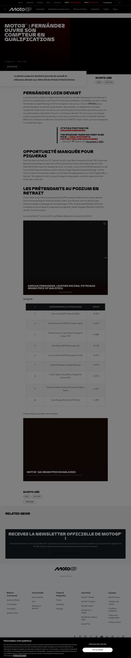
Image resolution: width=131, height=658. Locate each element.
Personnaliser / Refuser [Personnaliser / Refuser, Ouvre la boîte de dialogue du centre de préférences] (97, 644)
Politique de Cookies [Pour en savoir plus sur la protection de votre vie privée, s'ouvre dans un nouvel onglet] (19, 655)
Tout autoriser (97, 650)
